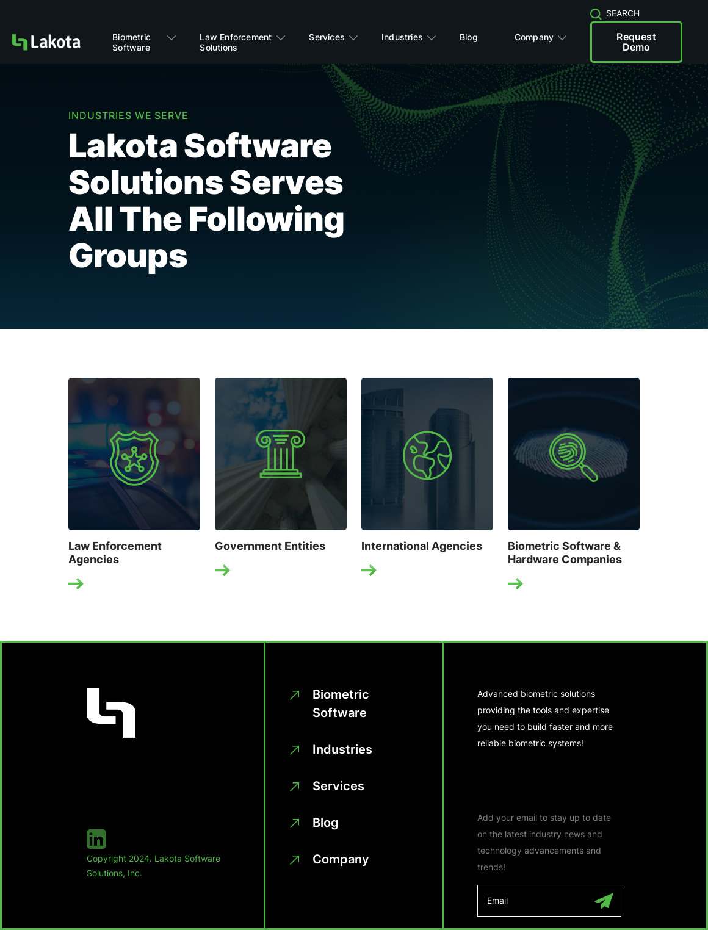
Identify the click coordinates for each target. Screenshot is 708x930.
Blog (469, 37)
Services (327, 37)
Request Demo (636, 42)
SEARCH (615, 13)
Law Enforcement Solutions (236, 42)
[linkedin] (159, 838)
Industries (402, 37)
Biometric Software (131, 42)
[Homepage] (45, 42)
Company (534, 37)
